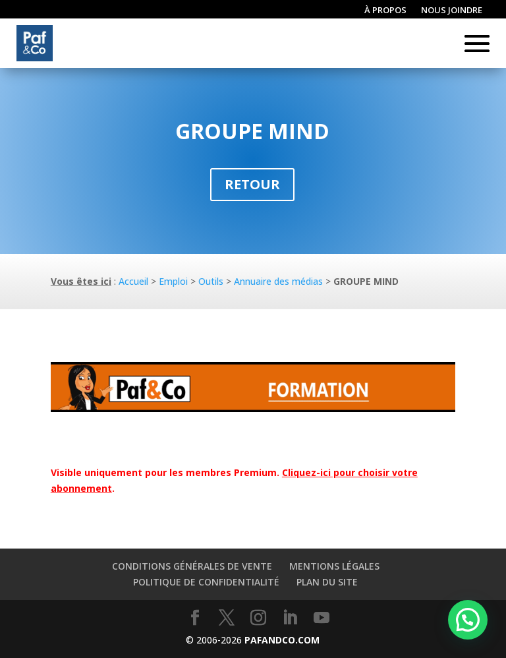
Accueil (133, 281)
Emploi (173, 281)
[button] (468, 620)
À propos (385, 10)
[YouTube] (321, 618)
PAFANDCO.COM (282, 640)
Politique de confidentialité (206, 582)
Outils (210, 281)
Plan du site (327, 582)
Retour (252, 184)
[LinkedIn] (290, 618)
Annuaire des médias (278, 281)
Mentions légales (334, 566)
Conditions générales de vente (192, 566)
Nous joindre (451, 10)
